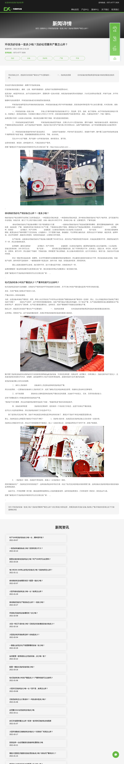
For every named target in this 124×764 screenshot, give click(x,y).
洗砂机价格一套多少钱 (75, 710)
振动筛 (59, 760)
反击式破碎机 (70, 757)
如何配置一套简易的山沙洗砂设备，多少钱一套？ (85, 592)
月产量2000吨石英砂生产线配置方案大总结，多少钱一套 (88, 689)
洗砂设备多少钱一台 (17, 743)
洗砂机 (45, 58)
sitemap (73, 760)
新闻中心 (43, 28)
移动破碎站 (90, 757)
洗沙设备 (107, 757)
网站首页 (75, 10)
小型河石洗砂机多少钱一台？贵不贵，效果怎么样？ (29, 613)
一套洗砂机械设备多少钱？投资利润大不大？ (83, 538)
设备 (28, 58)
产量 (61, 58)
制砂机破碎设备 (59, 757)
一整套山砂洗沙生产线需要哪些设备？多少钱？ (27, 592)
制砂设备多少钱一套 (74, 732)
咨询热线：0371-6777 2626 (108, 2)
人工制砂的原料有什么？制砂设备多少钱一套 (83, 667)
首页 (37, 28)
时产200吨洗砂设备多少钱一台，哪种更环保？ (27, 538)
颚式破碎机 (52, 760)
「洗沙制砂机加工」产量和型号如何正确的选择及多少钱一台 (32, 678)
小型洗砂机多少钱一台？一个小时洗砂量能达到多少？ (30, 656)
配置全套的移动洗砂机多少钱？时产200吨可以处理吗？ (30, 548)
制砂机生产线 (48, 757)
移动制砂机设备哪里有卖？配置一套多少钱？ (26, 559)
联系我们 (115, 10)
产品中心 (85, 10)
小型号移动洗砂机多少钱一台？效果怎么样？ (83, 559)
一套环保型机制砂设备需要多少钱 (22, 667)
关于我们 (105, 10)
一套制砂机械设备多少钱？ (20, 699)
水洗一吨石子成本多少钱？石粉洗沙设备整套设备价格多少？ (32, 581)
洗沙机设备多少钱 (73, 699)
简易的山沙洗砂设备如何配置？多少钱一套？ (83, 645)
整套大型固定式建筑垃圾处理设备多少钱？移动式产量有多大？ (33, 645)
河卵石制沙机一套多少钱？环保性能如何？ (25, 689)
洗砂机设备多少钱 (16, 710)
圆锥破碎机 (99, 757)
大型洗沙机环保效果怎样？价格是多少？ (82, 581)
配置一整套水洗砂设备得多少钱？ (22, 602)
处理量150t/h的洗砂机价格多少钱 (22, 624)
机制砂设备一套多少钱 (75, 743)
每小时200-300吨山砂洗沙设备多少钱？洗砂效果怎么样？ (88, 548)
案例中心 (95, 10)
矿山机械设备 (81, 757)
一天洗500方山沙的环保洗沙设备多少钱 (81, 656)
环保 (77, 58)
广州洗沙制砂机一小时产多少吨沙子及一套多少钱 (85, 678)
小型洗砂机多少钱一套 (75, 721)
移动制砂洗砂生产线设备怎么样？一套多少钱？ (27, 570)
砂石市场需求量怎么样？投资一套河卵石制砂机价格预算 (87, 624)
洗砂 (12, 58)
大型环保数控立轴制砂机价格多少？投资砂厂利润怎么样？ (31, 635)
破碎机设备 (38, 757)
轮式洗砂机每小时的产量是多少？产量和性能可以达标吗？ (88, 602)
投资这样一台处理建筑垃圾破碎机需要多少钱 (83, 635)
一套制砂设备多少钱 (17, 732)
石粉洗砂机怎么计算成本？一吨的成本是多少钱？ (85, 613)
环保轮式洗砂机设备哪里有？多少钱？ (81, 570)
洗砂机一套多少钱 (16, 721)
